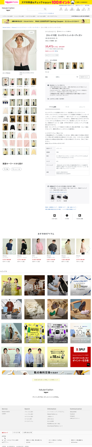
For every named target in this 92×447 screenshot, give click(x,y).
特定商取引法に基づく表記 (53, 422)
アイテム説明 (52, 107)
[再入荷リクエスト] (84, 76)
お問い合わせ (50, 417)
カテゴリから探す (29, 414)
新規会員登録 (73, 410)
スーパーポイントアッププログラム (55, 410)
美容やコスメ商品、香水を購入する (34, 438)
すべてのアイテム (29, 419)
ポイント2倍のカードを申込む (55, 438)
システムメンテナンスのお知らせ (46, 13)
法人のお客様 (50, 419)
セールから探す (28, 417)
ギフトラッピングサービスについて (58, 192)
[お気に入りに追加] (77, 77)
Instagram (72, 414)
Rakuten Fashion (6, 27)
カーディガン (36, 27)
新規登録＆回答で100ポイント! (66, 5)
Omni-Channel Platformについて (55, 424)
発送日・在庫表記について (51, 205)
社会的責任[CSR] (19, 444)
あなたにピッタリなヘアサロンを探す (10, 438)
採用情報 (27, 444)
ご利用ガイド (50, 414)
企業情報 (4, 444)
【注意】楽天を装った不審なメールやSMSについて (46, 378)
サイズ (67, 107)
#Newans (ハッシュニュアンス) (19, 27)
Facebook (72, 412)
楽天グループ (79, 5)
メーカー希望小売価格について (69, 207)
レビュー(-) (82, 107)
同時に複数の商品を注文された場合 (53, 207)
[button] (19, 50)
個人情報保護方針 (11, 444)
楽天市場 (87, 5)
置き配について (62, 205)
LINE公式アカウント (75, 416)
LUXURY (4, 412)
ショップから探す (29, 412)
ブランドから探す (29, 410)
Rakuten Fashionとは (52, 412)
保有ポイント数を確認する (77, 438)
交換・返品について (71, 205)
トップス (29, 27)
